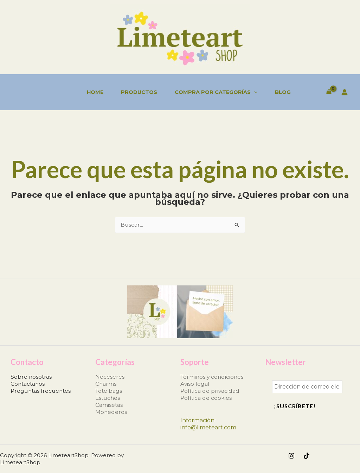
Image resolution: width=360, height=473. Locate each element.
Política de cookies (206, 398)
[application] (254, 92)
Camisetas (109, 405)
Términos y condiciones (212, 376)
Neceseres (109, 376)
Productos (139, 92)
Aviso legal (195, 383)
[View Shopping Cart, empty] (328, 92)
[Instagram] (291, 456)
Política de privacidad (210, 390)
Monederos (111, 412)
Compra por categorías (216, 92)
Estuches (108, 398)
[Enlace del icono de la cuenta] (344, 92)
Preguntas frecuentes (42, 390)
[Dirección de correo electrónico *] (307, 386)
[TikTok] (306, 456)
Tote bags (109, 390)
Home (95, 92)
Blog (283, 92)
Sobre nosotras (31, 376)
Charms (106, 383)
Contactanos (28, 383)
